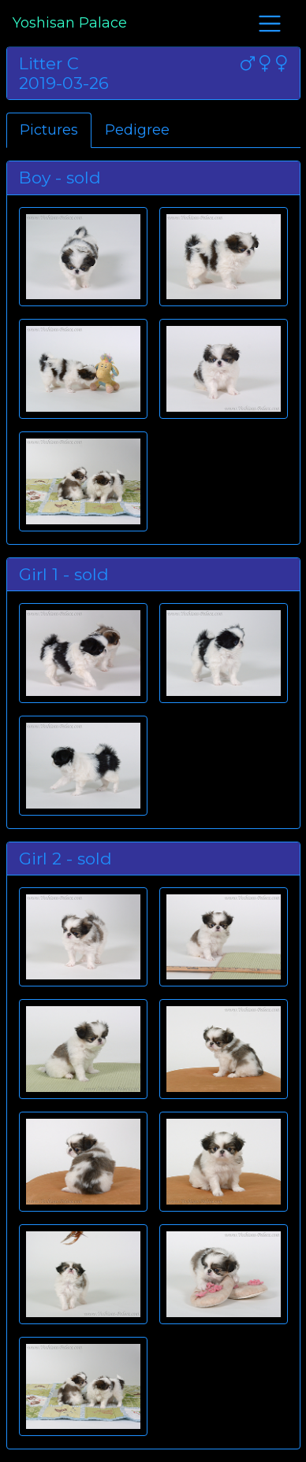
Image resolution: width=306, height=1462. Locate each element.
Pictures (49, 130)
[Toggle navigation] (269, 23)
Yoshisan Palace (70, 22)
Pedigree (137, 130)
